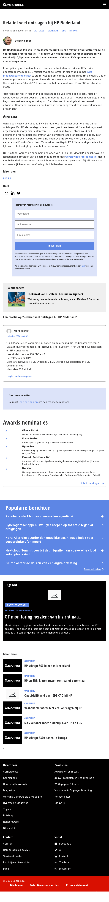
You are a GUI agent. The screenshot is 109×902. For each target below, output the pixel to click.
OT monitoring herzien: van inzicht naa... (44, 616)
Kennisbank (10, 777)
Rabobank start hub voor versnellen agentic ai (39, 516)
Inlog (6, 868)
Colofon (8, 843)
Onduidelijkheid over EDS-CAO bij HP (48, 695)
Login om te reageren (19, 376)
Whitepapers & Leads (66, 784)
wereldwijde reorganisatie (81, 156)
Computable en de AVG (16, 849)
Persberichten (62, 796)
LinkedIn (64, 856)
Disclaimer (16, 885)
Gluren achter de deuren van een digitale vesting (41, 563)
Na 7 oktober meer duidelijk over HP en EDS (53, 723)
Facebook (65, 843)
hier (83, 266)
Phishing (8, 815)
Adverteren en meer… (66, 771)
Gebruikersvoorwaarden (44, 885)
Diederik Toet (23, 40)
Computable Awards (15, 784)
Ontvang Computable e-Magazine (23, 796)
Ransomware (11, 821)
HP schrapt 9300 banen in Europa (45, 738)
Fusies (7, 178)
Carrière (53, 30)
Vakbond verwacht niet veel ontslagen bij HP (53, 708)
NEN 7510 (9, 828)
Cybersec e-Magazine (15, 802)
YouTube (64, 862)
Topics (7, 809)
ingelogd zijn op (28, 402)
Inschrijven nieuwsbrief (16, 862)
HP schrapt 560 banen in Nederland (47, 666)
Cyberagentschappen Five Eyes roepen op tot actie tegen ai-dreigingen (49, 527)
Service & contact (13, 856)
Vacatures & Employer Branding (73, 790)
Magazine (9, 790)
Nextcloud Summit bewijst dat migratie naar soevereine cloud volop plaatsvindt (50, 552)
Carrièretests (10, 771)
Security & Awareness (18, 610)
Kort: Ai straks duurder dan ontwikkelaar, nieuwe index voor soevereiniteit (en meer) (49, 540)
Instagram (65, 868)
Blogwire (59, 802)
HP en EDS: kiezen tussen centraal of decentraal (54, 680)
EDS (64, 30)
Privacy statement (77, 885)
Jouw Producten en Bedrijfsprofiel (74, 777)
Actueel (39, 30)
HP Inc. (73, 30)
